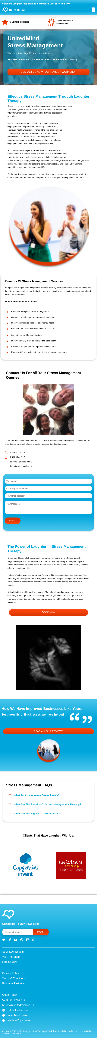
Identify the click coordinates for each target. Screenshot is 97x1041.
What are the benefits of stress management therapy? (47, 804)
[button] (93, 9)
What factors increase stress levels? (37, 795)
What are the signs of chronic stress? (38, 813)
